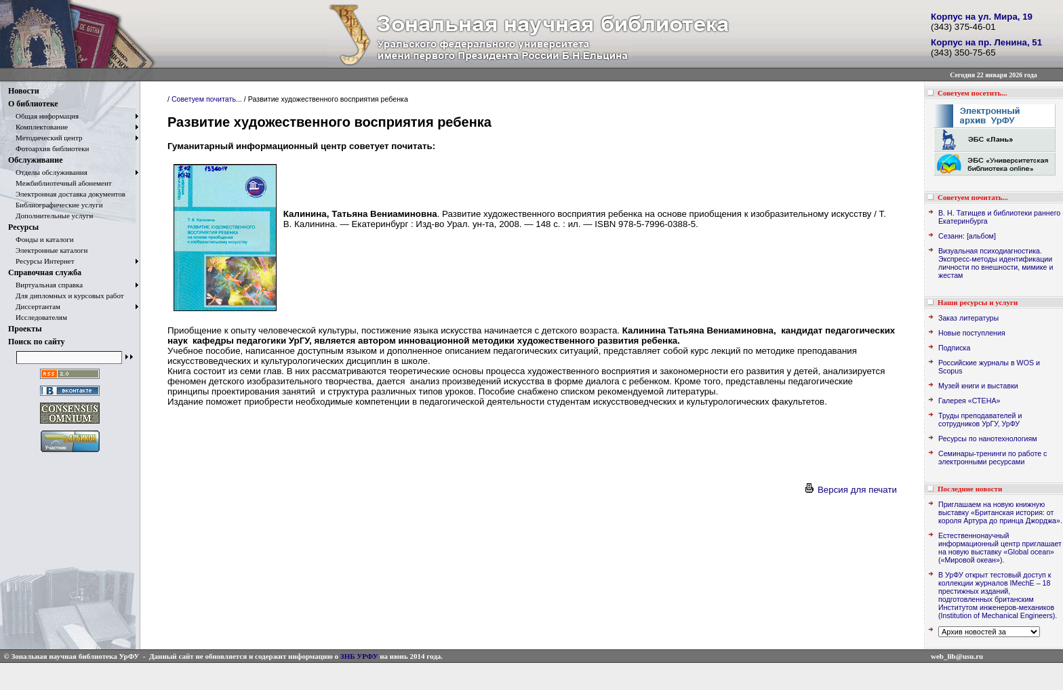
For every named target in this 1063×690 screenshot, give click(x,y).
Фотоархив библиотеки (48, 148)
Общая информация (43, 116)
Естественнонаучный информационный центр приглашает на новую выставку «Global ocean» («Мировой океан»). (1000, 547)
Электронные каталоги (48, 250)
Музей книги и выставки (978, 386)
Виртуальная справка (45, 285)
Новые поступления (971, 333)
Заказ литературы (968, 318)
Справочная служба (44, 272)
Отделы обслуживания (47, 172)
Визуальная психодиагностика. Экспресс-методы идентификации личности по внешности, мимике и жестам (995, 263)
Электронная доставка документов (66, 194)
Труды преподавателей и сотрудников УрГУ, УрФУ (980, 419)
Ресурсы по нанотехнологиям (987, 438)
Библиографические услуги (55, 205)
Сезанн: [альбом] (967, 236)
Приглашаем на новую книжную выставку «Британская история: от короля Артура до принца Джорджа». (1000, 512)
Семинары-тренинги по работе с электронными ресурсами (992, 457)
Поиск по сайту (36, 341)
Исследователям (37, 317)
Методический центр (45, 138)
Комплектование (38, 127)
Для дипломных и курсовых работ (66, 295)
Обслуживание (35, 160)
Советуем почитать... (207, 99)
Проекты (25, 328)
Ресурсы (23, 227)
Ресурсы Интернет (41, 261)
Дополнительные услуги (50, 215)
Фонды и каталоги (41, 239)
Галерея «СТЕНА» (969, 401)
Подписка (954, 348)
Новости (23, 91)
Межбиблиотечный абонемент (60, 183)
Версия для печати (850, 490)
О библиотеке (33, 103)
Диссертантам (34, 306)
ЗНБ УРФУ (359, 656)
